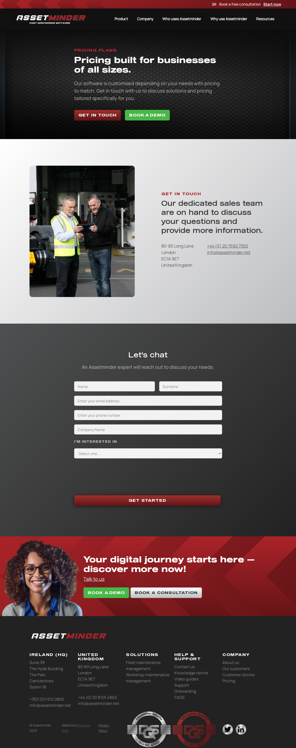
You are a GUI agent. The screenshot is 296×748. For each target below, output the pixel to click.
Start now (272, 4)
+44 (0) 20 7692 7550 (227, 246)
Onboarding (185, 691)
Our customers (236, 668)
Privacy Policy (104, 728)
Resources (265, 18)
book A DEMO (106, 592)
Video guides (186, 679)
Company (145, 18)
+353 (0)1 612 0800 (46, 699)
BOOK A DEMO (147, 115)
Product (121, 18)
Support (181, 685)
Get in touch (97, 115)
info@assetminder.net (228, 252)
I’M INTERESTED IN (95, 441)
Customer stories (238, 675)
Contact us (184, 667)
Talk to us (93, 579)
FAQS (179, 697)
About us (230, 662)
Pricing (228, 681)
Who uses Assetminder (181, 18)
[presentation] (114, 473)
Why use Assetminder (228, 18)
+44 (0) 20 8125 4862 (97, 697)
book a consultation (166, 592)
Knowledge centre (191, 673)
